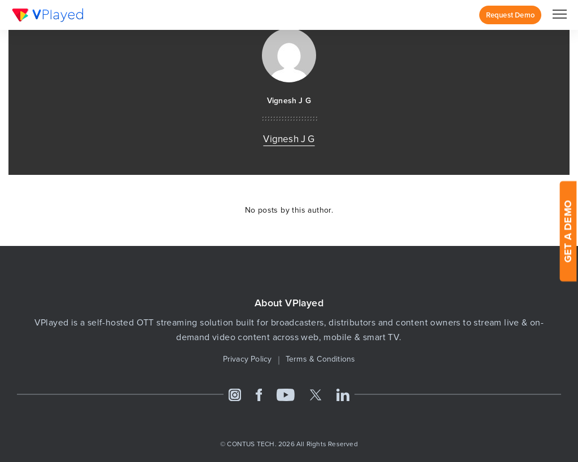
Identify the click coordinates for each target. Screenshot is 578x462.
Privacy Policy (247, 359)
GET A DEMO (568, 231)
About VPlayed (289, 303)
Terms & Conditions (321, 359)
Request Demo (510, 15)
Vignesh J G (289, 101)
